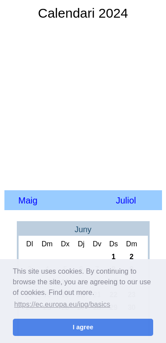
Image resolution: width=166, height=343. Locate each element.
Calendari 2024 (83, 13)
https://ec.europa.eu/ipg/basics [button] (62, 304)
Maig (27, 200)
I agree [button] (83, 327)
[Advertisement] (83, 105)
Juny (82, 229)
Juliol (126, 200)
